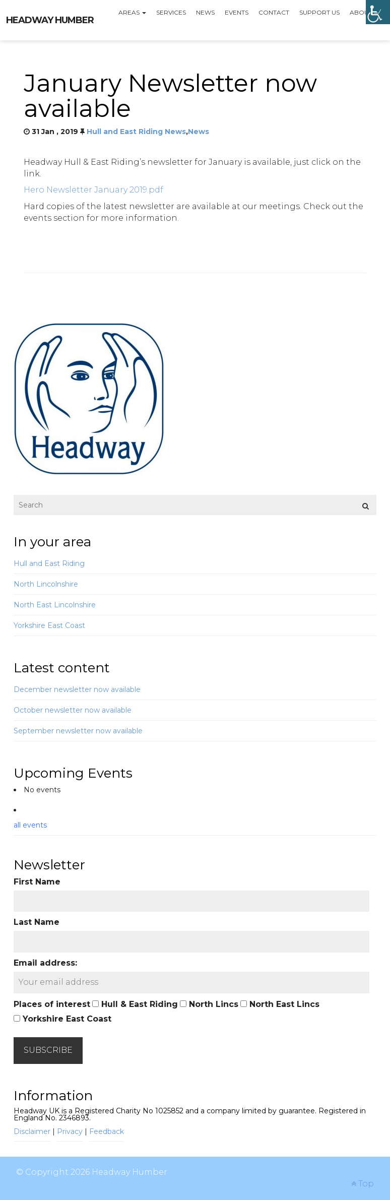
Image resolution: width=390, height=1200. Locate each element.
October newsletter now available (73, 710)
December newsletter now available (77, 689)
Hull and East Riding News (136, 131)
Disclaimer (32, 1131)
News (205, 12)
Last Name (36, 922)
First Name (37, 882)
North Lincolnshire (46, 584)
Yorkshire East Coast (49, 625)
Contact (273, 12)
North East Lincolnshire (55, 604)
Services (171, 12)
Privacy (70, 1131)
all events (30, 825)
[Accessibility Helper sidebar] (378, 12)
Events (236, 12)
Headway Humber (50, 20)
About (364, 12)
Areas (132, 12)
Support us (319, 12)
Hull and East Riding (49, 563)
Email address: (45, 963)
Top (362, 1183)
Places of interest (52, 1004)
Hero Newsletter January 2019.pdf (93, 190)
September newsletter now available (78, 730)
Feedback (106, 1131)
